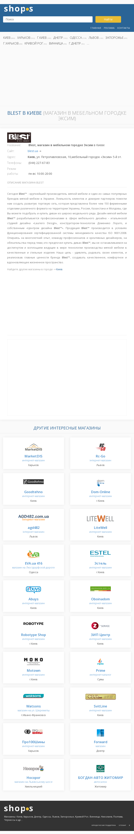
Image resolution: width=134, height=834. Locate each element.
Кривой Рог (34, 43)
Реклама (109, 27)
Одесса (76, 38)
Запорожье (114, 38)
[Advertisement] (67, 76)
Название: (14, 145)
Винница (56, 43)
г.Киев (42, 38)
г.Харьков (11, 43)
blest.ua (33, 151)
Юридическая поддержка (104, 825)
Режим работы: (12, 171)
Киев (6, 38)
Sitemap (122, 825)
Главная (95, 27)
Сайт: (10, 151)
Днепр (58, 38)
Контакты (123, 27)
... (88, 43)
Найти (108, 19)
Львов (94, 38)
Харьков (23, 38)
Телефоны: (14, 163)
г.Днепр (75, 43)
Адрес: (11, 157)
